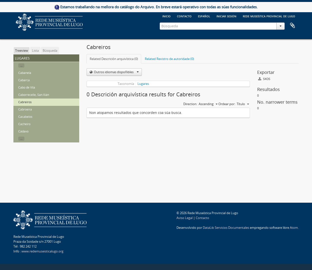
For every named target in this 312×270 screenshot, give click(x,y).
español (204, 16)
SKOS (264, 79)
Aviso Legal (184, 218)
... (21, 65)
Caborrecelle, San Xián (33, 95)
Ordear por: (226, 104)
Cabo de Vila (26, 87)
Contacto (184, 16)
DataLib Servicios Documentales (226, 227)
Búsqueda (50, 50)
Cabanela (24, 73)
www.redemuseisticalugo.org (42, 251)
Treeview (21, 50)
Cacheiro (24, 124)
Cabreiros (25, 102)
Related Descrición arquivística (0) (114, 59)
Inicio (166, 16)
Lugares (143, 83)
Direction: (190, 104)
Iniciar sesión (226, 16)
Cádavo (23, 131)
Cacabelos (25, 117)
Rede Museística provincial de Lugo (269, 16)
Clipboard (292, 26)
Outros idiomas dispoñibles (116, 72)
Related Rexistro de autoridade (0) (169, 59)
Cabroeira (25, 109)
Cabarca (24, 80)
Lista (35, 50)
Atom (294, 227)
